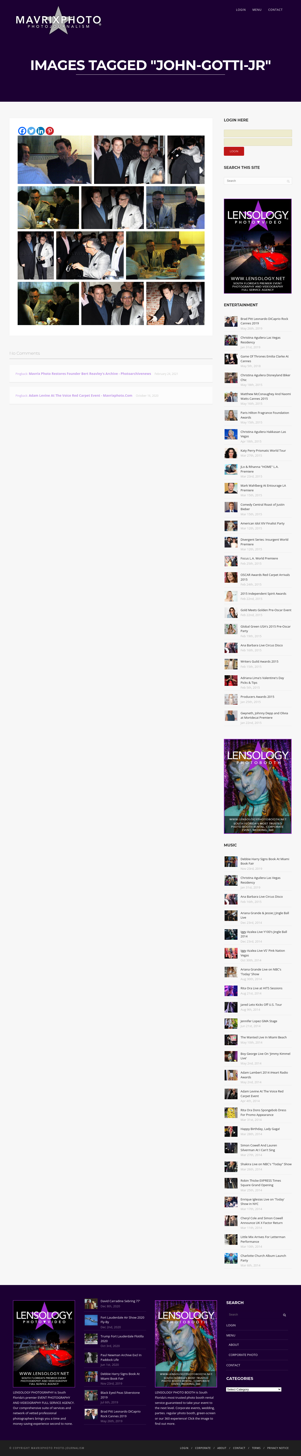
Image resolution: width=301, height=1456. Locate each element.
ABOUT (234, 1345)
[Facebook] (22, 131)
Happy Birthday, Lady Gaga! (260, 1129)
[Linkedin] (40, 131)
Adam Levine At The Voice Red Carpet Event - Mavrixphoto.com (80, 395)
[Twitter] (31, 131)
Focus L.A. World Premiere (259, 558)
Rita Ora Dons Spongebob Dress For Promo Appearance (263, 1112)
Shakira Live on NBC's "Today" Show (266, 1164)
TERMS (256, 1448)
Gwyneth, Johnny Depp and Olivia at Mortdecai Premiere (264, 715)
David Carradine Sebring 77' (120, 1301)
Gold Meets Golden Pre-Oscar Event (266, 610)
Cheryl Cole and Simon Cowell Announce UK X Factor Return (262, 1220)
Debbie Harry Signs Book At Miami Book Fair (120, 1376)
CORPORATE (203, 1448)
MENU (256, 10)
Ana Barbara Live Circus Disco (262, 645)
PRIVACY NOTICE (278, 1448)
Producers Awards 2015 (257, 697)
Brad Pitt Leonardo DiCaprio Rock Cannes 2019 (121, 1413)
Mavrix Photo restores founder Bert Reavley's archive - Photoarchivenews (90, 373)
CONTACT (275, 10)
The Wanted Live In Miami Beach (264, 1037)
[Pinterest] (50, 131)
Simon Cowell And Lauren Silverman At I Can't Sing (259, 1147)
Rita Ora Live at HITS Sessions (261, 988)
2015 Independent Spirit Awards (263, 593)
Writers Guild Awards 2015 (259, 661)
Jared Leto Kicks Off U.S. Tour (261, 1004)
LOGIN (241, 10)
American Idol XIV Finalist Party (263, 523)
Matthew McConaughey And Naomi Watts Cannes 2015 (266, 396)
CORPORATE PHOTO (243, 1355)
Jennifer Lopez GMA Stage (259, 1021)
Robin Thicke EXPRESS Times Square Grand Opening (261, 1182)
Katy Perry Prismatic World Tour (263, 450)
